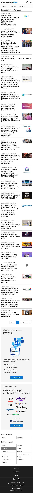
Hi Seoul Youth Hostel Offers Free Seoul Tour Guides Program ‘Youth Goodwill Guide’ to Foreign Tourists (10, 303)
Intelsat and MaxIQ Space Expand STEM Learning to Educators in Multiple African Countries (10, 97)
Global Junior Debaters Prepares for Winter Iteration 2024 (10, 236)
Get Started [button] (16, 377)
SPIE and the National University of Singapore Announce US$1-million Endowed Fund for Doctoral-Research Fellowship (10, 145)
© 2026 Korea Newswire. (16, 490)
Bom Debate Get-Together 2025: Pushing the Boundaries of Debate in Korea (10, 69)
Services (16, 472)
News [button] (4, 6)
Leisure (4, 454)
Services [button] (13, 6)
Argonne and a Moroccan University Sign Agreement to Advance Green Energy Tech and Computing (10, 291)
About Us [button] (22, 6)
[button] (27, 2)
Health (3, 445)
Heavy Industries (6, 459)
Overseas (19, 437)
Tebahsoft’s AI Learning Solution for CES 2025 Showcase (9, 256)
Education (4, 448)
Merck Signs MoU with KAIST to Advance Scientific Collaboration (10, 314)
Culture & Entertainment (23, 454)
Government (5, 462)
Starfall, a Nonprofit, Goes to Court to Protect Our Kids (16, 59)
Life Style (19, 451)
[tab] (16, 472)
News (16, 475)
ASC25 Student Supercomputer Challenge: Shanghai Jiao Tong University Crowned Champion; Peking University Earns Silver (10, 20)
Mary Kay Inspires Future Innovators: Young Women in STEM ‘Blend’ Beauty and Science (10, 119)
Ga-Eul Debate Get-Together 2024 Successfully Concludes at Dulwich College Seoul (10, 225)
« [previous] (11, 322)
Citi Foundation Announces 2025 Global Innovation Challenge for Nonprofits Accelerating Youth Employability (10, 131)
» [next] (30, 322)
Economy (19, 445)
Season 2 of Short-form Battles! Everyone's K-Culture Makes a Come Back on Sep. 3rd (9, 267)
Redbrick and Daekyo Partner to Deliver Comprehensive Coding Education (9, 279)
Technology (5, 451)
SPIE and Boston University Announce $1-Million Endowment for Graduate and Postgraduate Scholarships (10, 159)
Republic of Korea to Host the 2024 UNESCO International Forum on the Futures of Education (10, 186)
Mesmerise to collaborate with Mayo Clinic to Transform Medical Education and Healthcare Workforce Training (9, 173)
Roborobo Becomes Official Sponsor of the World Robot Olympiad (10, 246)
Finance (19, 448)
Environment (20, 459)
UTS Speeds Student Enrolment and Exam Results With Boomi (8, 108)
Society (19, 456)
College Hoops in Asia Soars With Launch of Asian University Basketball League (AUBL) (10, 33)
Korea (3, 437)
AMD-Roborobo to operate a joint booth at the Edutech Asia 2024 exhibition (10, 197)
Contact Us (16, 479)
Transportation (5, 456)
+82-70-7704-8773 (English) (17, 485)
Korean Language (16, 488)
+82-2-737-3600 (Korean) (17, 483)
